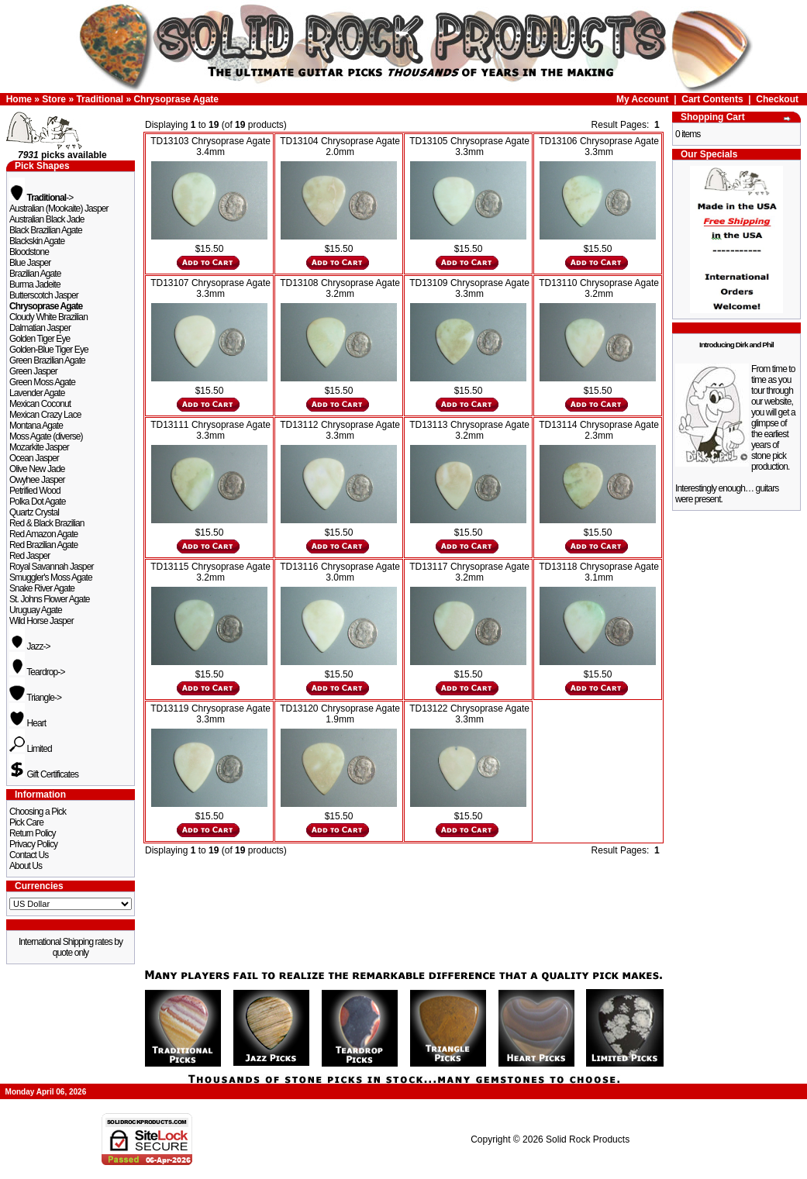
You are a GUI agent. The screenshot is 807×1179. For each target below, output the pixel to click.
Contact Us (28, 855)
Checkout (777, 99)
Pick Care (26, 822)
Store (54, 99)
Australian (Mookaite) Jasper (59, 208)
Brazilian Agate (35, 273)
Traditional (99, 99)
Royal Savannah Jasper (51, 566)
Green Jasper (33, 371)
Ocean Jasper (34, 458)
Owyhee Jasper (37, 479)
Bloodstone (29, 251)
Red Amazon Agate (43, 534)
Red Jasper (29, 555)
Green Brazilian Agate (47, 360)
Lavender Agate (36, 393)
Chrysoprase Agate (176, 99)
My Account (642, 99)
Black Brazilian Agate (45, 230)
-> (41, 197)
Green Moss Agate (42, 382)
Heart (27, 723)
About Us (25, 865)
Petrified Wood (34, 490)
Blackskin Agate (36, 241)
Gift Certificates (43, 774)
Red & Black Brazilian (46, 523)
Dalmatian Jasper (40, 327)
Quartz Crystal (34, 512)
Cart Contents (712, 99)
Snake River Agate (41, 588)
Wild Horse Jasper (41, 620)
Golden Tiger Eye (39, 338)
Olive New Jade (36, 469)
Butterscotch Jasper (43, 295)
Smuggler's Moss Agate (50, 577)
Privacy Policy (33, 844)
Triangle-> (35, 697)
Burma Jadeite (34, 284)
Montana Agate (36, 425)
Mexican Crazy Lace (45, 414)
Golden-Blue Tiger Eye (48, 349)
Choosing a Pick (37, 811)
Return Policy (32, 833)
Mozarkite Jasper (39, 447)
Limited (30, 748)
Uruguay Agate (35, 610)
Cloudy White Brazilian (48, 317)
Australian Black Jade (46, 219)
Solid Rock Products (587, 1139)
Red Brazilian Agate (43, 545)
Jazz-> (29, 646)
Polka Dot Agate (37, 501)
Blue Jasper (29, 262)
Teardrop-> (37, 672)
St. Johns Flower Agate (49, 599)
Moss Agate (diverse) (46, 436)
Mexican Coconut (40, 403)
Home (19, 99)
